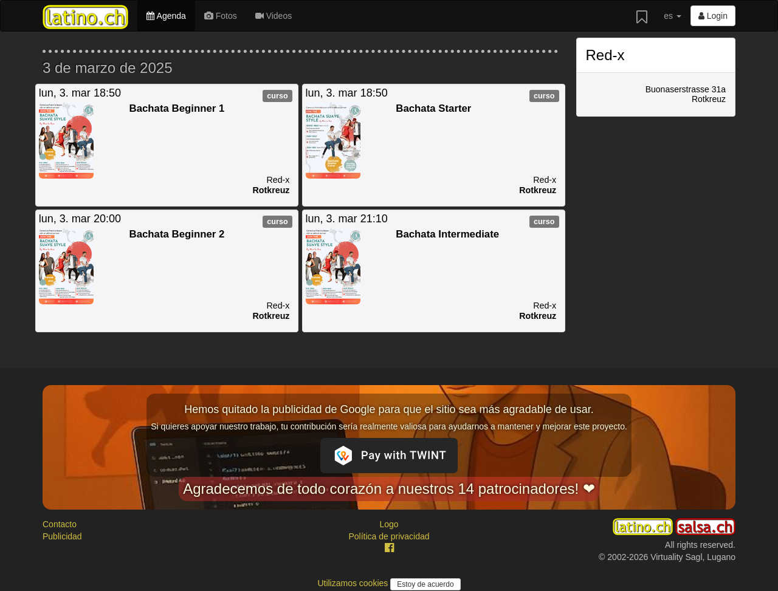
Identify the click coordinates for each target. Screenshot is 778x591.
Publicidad (62, 536)
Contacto (60, 524)
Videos (273, 16)
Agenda (165, 16)
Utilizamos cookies (353, 583)
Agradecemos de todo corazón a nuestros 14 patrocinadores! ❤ (389, 488)
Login (713, 16)
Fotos (220, 16)
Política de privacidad (388, 536)
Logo (388, 524)
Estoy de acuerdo (425, 584)
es (672, 16)
